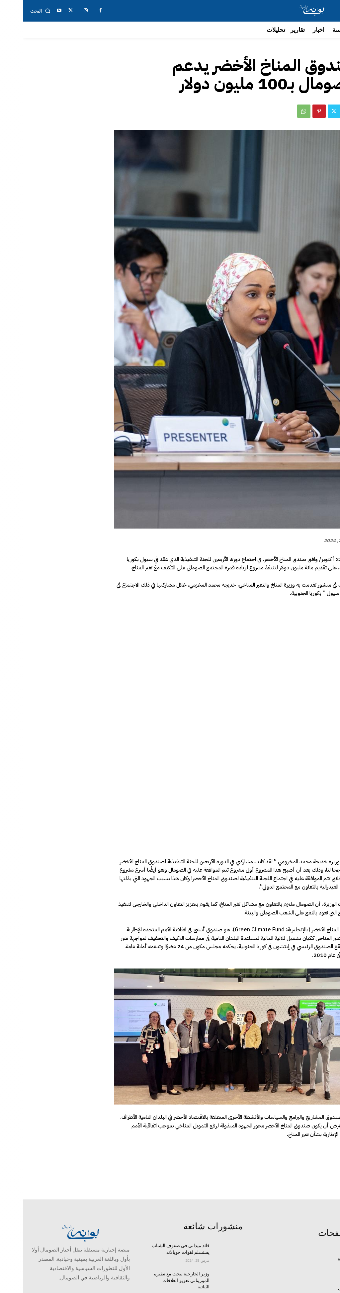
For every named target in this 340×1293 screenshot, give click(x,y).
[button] (18, 11)
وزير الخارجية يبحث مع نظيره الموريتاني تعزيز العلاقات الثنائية (159, 1195)
